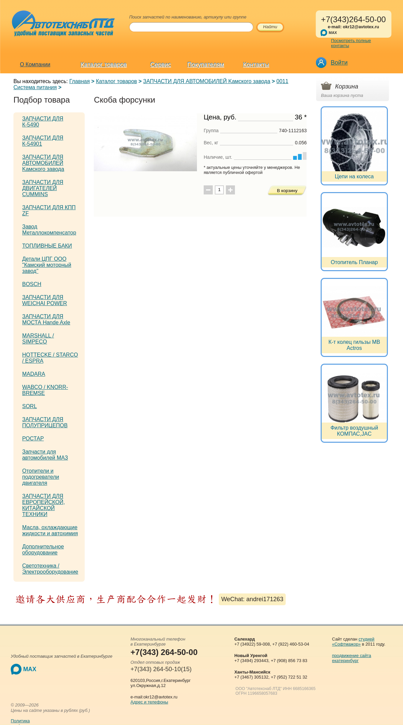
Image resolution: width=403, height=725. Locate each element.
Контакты (256, 65)
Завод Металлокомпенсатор (49, 229)
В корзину (287, 190)
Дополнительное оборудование (43, 549)
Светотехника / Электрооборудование (50, 569)
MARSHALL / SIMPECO (38, 339)
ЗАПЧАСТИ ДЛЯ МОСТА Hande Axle (46, 319)
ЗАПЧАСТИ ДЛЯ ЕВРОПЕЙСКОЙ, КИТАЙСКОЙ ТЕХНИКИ (43, 505)
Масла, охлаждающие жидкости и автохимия (50, 530)
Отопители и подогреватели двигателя (40, 477)
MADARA (33, 374)
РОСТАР (33, 438)
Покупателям (206, 65)
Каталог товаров (104, 65)
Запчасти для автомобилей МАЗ (45, 455)
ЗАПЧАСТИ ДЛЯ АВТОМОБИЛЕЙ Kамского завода (206, 81)
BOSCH (31, 284)
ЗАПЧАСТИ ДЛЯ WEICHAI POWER (44, 300)
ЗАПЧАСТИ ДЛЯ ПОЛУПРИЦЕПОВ (45, 422)
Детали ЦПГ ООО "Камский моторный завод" (46, 265)
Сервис (161, 65)
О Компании (35, 64)
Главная (79, 81)
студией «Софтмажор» (353, 642)
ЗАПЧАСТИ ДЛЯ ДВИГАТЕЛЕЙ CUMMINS (42, 188)
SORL (29, 406)
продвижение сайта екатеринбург (351, 658)
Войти (339, 62)
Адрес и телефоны (149, 701)
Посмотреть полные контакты (351, 43)
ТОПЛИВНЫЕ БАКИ (47, 246)
